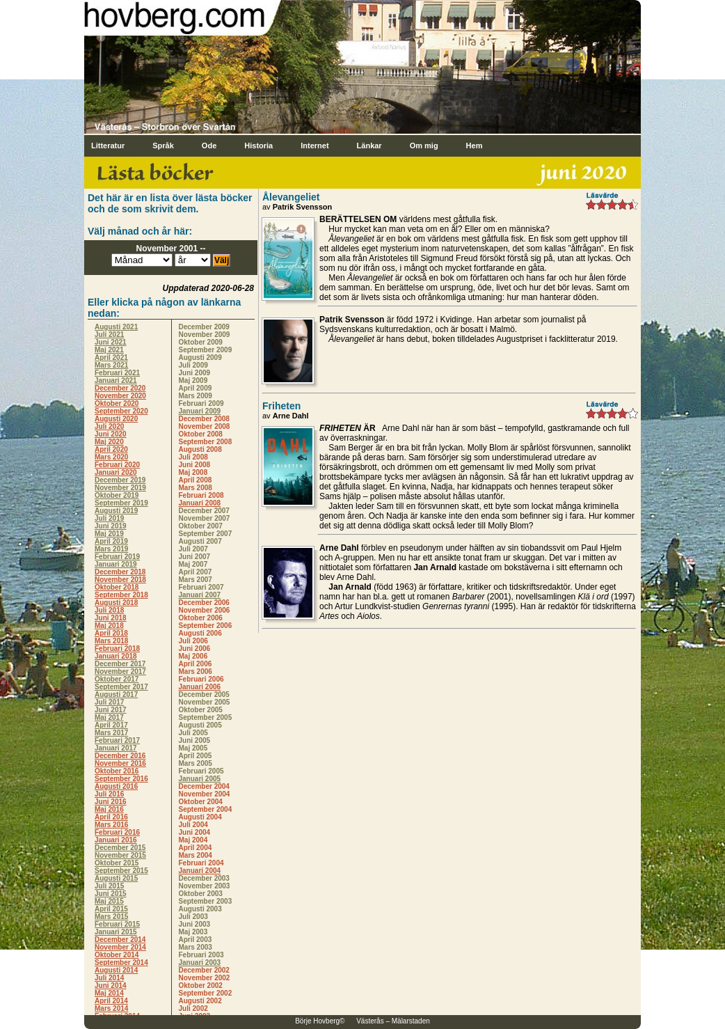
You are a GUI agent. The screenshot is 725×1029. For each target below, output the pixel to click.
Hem (474, 145)
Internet (314, 145)
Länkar (369, 145)
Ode (209, 145)
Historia (258, 145)
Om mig (424, 145)
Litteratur (108, 145)
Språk (163, 145)
